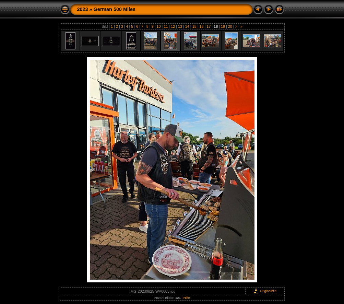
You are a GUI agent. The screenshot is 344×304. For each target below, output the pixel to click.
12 (173, 26)
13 (180, 26)
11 (166, 26)
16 (201, 26)
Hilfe (186, 298)
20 (230, 26)
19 (223, 26)
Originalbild (264, 291)
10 (159, 26)
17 (208, 26)
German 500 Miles (114, 9)
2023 (82, 9)
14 (187, 26)
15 (194, 26)
